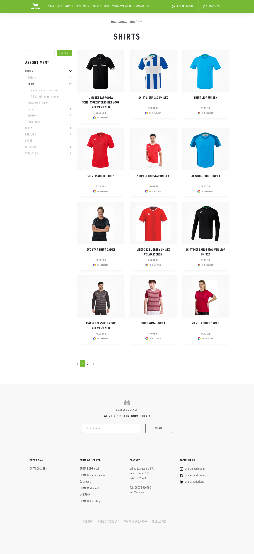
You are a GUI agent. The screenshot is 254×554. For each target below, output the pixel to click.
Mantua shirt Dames (205, 323)
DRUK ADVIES (159, 521)
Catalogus (85, 481)
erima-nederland (192, 481)
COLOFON (88, 521)
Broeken (32, 115)
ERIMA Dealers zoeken (92, 475)
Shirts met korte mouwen (44, 90)
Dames (29, 71)
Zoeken (158, 428)
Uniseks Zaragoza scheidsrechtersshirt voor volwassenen (100, 102)
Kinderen (30, 134)
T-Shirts (32, 77)
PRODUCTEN (211, 7)
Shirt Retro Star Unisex (153, 176)
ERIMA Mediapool (89, 488)
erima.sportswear (192, 468)
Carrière (96, 6)
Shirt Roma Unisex (153, 323)
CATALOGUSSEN (141, 6)
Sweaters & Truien (38, 103)
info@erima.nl (137, 492)
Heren (28, 128)
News (106, 6)
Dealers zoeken (182, 7)
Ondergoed (34, 122)
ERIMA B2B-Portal (89, 468)
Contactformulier (122, 6)
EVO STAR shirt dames (100, 249)
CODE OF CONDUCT (108, 521)
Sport (28, 140)
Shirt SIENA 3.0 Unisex (153, 97)
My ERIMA (85, 494)
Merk (59, 6)
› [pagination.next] (93, 363)
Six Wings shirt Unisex (205, 176)
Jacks (31, 109)
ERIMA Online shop (90, 501)
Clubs (51, 6)
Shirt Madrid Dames (100, 176)
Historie (69, 6)
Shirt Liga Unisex (205, 97)
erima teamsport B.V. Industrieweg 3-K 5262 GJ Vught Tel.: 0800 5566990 (142, 478)
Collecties (31, 153)
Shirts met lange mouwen (44, 96)
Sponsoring (82, 6)
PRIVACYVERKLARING (135, 521)
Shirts (31, 84)
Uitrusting (31, 147)
